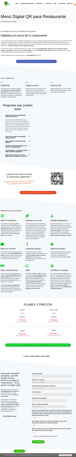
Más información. (56, 455)
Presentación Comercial (27, 9)
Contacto (70, 9)
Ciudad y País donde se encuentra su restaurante (44, 392)
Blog (55, 9)
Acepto (62, 455)
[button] (17, 121)
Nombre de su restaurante (38, 385)
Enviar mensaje (38, 449)
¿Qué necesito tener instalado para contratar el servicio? (15, 121)
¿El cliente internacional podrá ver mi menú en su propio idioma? (16, 152)
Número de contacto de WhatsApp (40, 411)
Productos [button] (39, 9)
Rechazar (69, 455)
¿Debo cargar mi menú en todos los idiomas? (15, 147)
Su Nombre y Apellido (37, 379)
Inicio (16, 9)
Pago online (61, 9)
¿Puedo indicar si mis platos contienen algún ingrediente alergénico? (16, 156)
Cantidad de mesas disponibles (39, 404)
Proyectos (49, 9)
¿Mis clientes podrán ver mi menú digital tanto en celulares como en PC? (16, 161)
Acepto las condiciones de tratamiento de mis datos (45, 443)
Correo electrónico (36, 398)
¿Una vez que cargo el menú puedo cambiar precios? (15, 142)
